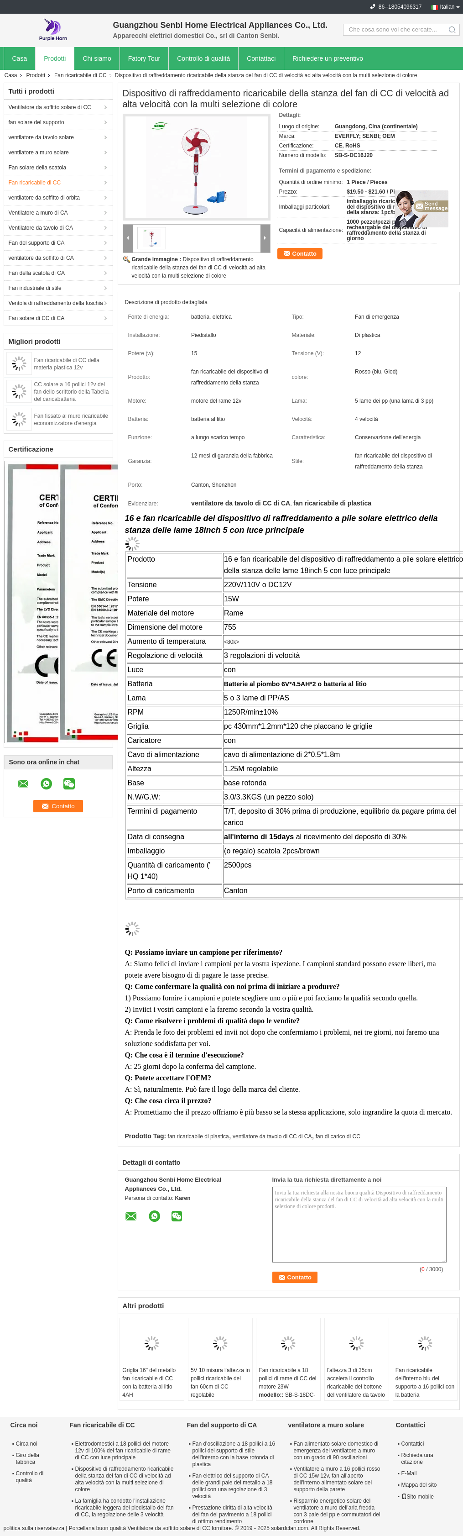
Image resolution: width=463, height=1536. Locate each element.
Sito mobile (417, 1497)
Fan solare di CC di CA (37, 318)
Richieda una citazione (417, 1458)
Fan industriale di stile (35, 288)
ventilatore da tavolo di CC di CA (272, 1136)
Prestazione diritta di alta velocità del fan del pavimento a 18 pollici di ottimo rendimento (232, 1514)
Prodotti (55, 58)
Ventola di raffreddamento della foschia (56, 303)
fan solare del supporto (36, 122)
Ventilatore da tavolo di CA (41, 228)
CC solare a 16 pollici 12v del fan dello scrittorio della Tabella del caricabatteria (71, 391)
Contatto (304, 253)
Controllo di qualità (203, 58)
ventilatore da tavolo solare (41, 137)
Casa (19, 58)
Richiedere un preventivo (327, 58)
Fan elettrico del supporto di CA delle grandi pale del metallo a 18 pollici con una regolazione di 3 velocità (232, 1486)
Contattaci (261, 58)
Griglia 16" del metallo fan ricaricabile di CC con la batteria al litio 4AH (149, 1382)
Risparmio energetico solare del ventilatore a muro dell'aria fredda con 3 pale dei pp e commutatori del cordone (336, 1511)
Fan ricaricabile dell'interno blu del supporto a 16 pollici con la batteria (424, 1382)
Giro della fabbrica (27, 1458)
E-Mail (409, 1473)
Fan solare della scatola (38, 167)
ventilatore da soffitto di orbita (44, 198)
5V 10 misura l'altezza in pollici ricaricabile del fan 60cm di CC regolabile (220, 1382)
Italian (447, 7)
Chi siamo (97, 58)
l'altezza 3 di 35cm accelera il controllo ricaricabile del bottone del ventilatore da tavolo (356, 1382)
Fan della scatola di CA (37, 273)
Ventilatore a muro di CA (38, 213)
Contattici (412, 1444)
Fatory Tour (144, 58)
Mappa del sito (419, 1485)
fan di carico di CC (338, 1136)
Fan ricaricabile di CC (80, 75)
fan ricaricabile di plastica (198, 1136)
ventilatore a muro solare (39, 152)
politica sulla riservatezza (34, 1528)
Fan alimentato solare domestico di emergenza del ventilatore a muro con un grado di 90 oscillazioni (335, 1451)
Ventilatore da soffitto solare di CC (50, 107)
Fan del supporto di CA (37, 243)
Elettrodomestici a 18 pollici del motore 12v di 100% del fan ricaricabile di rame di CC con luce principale (123, 1451)
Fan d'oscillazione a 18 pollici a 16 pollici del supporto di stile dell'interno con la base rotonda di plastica (233, 1454)
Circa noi (26, 1444)
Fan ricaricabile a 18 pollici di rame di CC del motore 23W (287, 1378)
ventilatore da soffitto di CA (41, 258)
